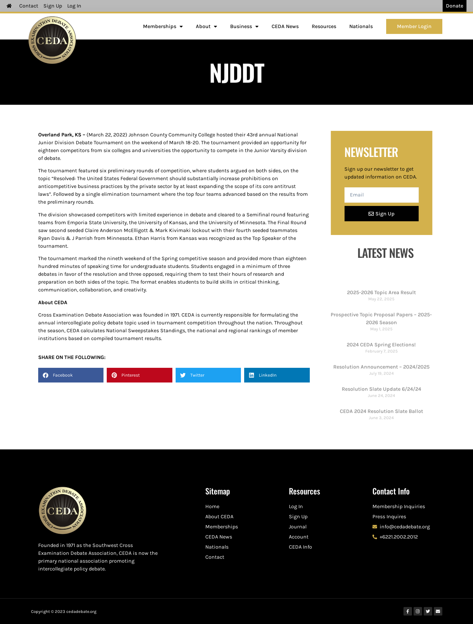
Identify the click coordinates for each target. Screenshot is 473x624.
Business (244, 26)
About (206, 26)
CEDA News (285, 26)
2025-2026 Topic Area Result (381, 378)
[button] (71, 375)
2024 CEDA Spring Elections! (381, 430)
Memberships (163, 26)
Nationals (361, 26)
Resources (324, 26)
